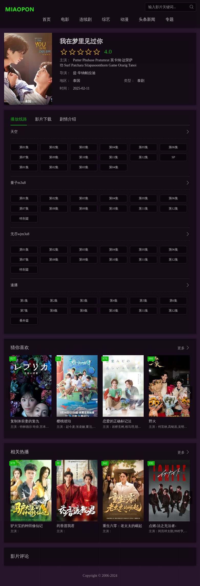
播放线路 (18, 119)
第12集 (143, 157)
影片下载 (43, 119)
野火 (152, 421)
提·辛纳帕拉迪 (84, 73)
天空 (100, 132)
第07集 (24, 157)
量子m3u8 (100, 183)
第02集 (53, 147)
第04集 (113, 147)
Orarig (123, 65)
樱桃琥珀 (64, 421)
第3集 (84, 300)
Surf (67, 65)
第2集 (54, 300)
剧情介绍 (68, 119)
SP (173, 157)
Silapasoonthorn (96, 65)
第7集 (24, 310)
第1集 (24, 300)
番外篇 (24, 320)
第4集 (114, 300)
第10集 (83, 157)
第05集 (143, 147)
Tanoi (132, 65)
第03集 (83, 147)
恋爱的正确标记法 (117, 421)
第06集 (173, 147)
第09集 (53, 157)
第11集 (113, 157)
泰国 (76, 81)
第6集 (173, 300)
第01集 (24, 147)
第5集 (143, 300)
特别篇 (24, 218)
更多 (183, 348)
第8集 (54, 310)
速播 (100, 286)
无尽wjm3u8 (100, 234)
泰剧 (140, 81)
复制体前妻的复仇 (24, 421)
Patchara (77, 65)
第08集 (53, 208)
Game (113, 65)
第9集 (84, 310)
